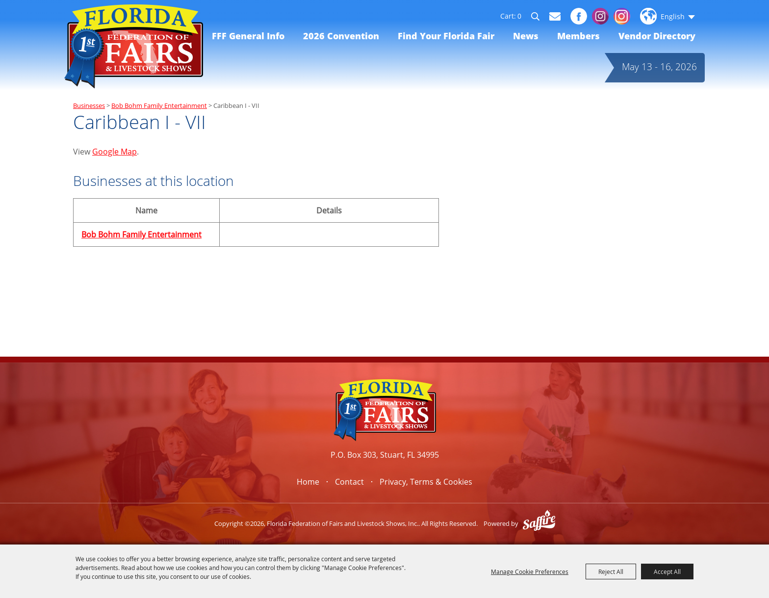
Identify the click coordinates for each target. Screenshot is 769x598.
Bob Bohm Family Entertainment (159, 105)
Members (578, 36)
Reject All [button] (610, 571)
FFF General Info (248, 36)
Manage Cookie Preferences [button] (529, 571)
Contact (349, 481)
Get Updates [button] (555, 16)
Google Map (114, 151)
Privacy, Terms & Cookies (426, 481)
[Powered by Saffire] (539, 523)
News (525, 36)
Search (539, 17)
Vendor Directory (656, 36)
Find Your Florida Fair (446, 36)
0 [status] (519, 16)
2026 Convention (341, 36)
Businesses (89, 105)
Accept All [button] (667, 571)
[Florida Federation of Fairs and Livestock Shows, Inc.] (133, 46)
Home (308, 481)
